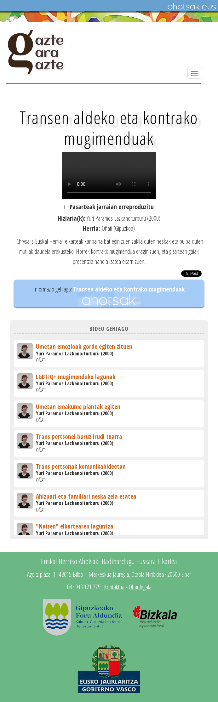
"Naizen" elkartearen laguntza (74, 526)
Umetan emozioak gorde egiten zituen (84, 346)
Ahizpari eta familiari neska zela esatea (86, 496)
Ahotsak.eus (191, 6)
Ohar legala (140, 587)
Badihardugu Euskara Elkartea (139, 561)
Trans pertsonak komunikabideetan (81, 466)
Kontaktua (114, 587)
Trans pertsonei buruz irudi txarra (79, 436)
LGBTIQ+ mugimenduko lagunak (75, 376)
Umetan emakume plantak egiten (78, 406)
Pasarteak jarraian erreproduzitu (112, 206)
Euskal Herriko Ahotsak (69, 561)
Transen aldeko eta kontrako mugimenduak (129, 289)
